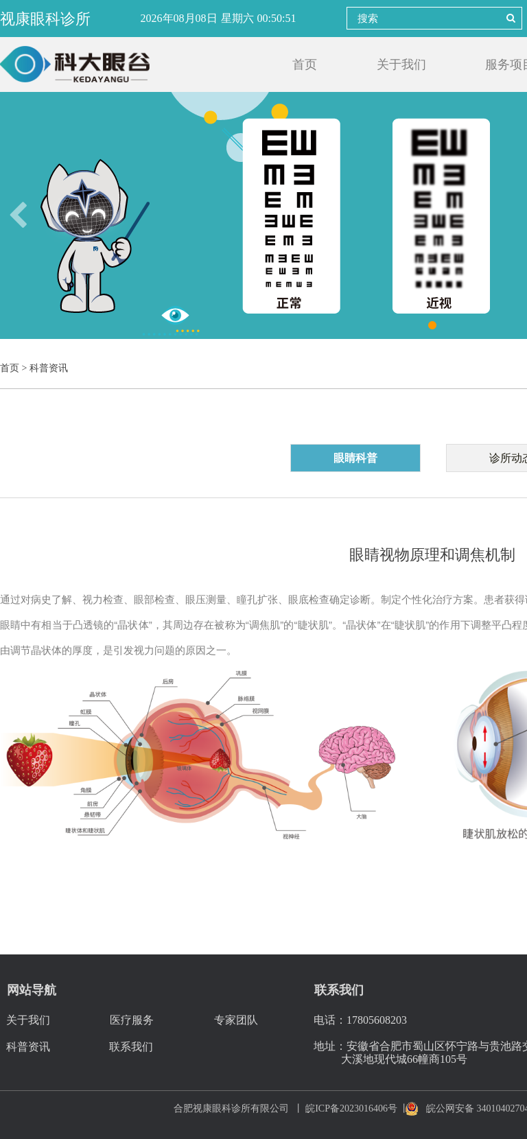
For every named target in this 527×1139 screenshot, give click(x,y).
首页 (304, 64)
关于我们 (401, 64)
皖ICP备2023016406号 (351, 1108)
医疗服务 (132, 1020)
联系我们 (131, 1047)
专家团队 (236, 1020)
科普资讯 (28, 1047)
